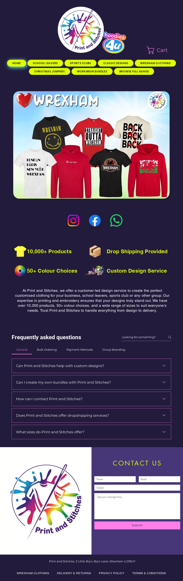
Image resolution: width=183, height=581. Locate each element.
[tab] (22, 349)
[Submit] (137, 525)
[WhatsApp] (116, 220)
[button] (161, 50)
